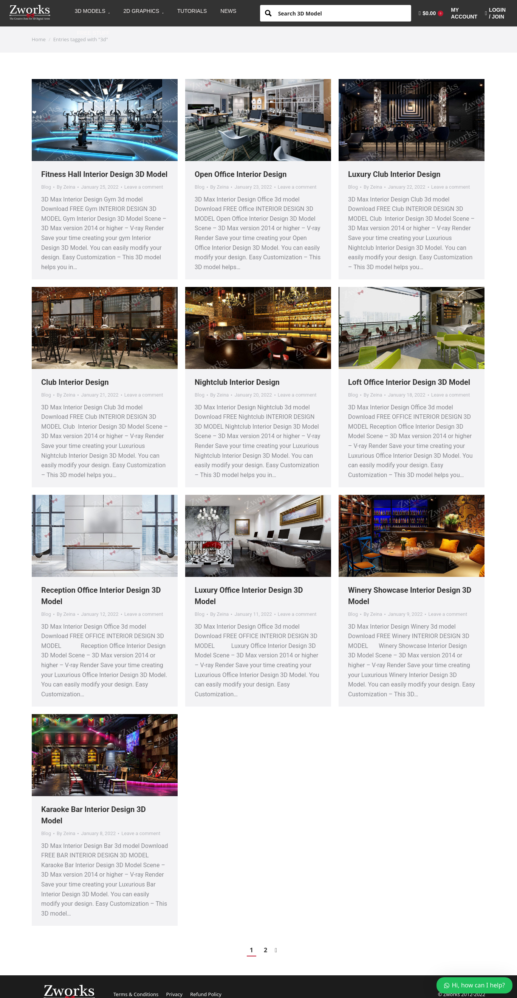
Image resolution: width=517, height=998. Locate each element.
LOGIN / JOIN (495, 13)
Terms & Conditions (135, 994)
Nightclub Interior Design (237, 382)
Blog (46, 187)
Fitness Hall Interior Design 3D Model (104, 174)
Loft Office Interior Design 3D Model (409, 382)
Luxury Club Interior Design (394, 174)
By (66, 187)
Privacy (174, 994)
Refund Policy (205, 994)
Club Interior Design (75, 382)
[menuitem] (92, 11)
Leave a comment (143, 187)
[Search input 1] (341, 13)
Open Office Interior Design (240, 174)
